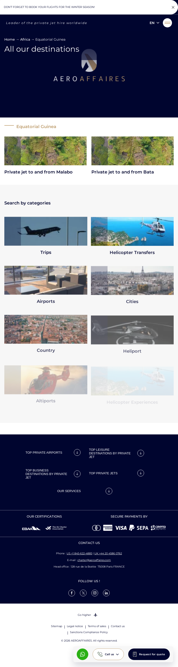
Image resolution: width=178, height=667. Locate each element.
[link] (71, 593)
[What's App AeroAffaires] (82, 654)
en (152, 23)
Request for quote (152, 654)
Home (9, 39)
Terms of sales (97, 626)
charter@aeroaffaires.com (94, 560)
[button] (167, 22)
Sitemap (56, 626)
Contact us (118, 626)
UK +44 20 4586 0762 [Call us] (108, 553)
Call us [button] (109, 654)
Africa (25, 39)
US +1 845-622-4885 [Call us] (79, 553)
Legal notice (75, 626)
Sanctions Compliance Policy (89, 632)
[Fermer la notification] (173, 7)
